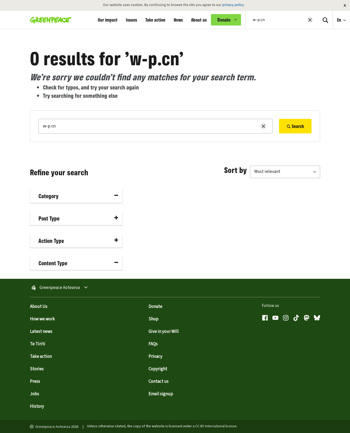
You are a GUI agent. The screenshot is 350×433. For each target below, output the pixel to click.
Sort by (235, 169)
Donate (155, 306)
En (339, 20)
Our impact (108, 20)
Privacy (155, 356)
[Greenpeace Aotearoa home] (49, 20)
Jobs (34, 394)
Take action (155, 20)
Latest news (41, 331)
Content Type (78, 263)
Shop (153, 319)
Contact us (158, 381)
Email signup (160, 394)
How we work (42, 319)
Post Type (78, 218)
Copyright (157, 369)
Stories (37, 369)
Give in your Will (163, 331)
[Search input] (278, 20)
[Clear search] (310, 20)
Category (78, 196)
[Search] (325, 19)
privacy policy (233, 5)
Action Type (78, 241)
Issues (131, 20)
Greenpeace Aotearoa (52, 426)
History (37, 406)
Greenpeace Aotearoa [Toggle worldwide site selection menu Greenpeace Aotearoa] (60, 288)
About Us (38, 306)
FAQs (153, 344)
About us (199, 20)
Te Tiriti (37, 344)
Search (295, 126)
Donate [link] (224, 19)
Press (35, 381)
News (178, 20)
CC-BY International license (216, 426)
